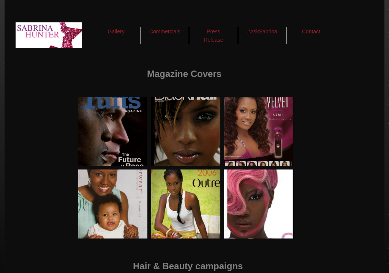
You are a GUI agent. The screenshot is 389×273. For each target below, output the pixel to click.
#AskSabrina (262, 31)
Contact (311, 31)
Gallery (116, 31)
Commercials (164, 31)
